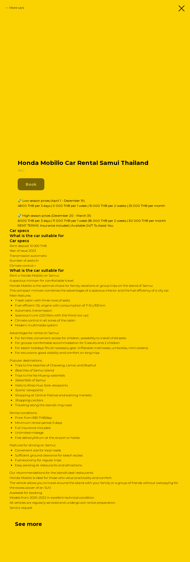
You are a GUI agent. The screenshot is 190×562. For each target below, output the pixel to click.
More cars (16, 8)
